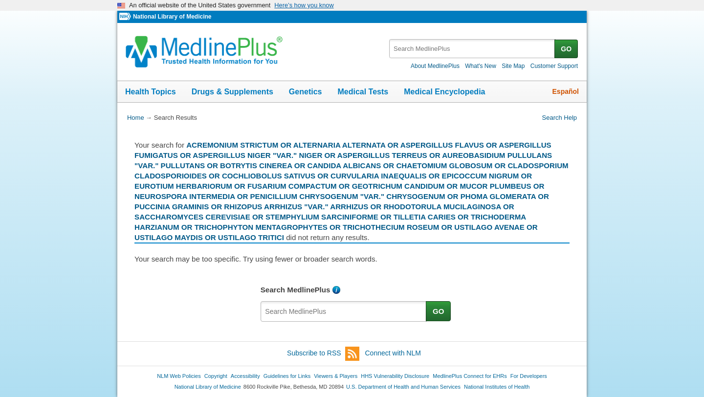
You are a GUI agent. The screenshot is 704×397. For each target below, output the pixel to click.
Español (565, 91)
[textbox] (472, 48)
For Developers (528, 376)
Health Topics (150, 92)
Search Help (559, 117)
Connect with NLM (393, 353)
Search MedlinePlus (295, 290)
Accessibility (245, 376)
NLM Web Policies (179, 376)
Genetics (305, 92)
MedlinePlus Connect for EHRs (469, 376)
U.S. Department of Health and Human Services (403, 387)
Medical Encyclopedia (444, 92)
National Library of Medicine (172, 16)
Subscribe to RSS (323, 354)
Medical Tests (362, 92)
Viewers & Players (335, 376)
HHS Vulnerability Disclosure (395, 376)
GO (566, 49)
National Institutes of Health (496, 387)
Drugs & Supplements (232, 92)
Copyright (215, 376)
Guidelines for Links (287, 376)
